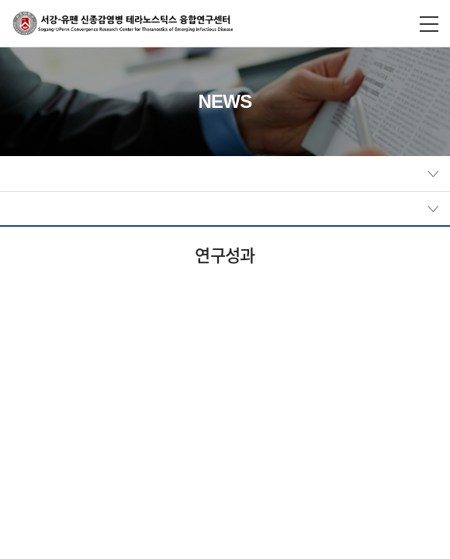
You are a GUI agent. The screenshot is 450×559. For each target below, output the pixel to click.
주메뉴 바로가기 (0, 0)
